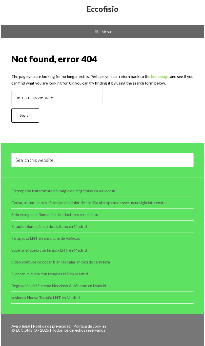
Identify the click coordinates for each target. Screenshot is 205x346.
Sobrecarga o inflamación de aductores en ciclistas (55, 214)
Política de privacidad (52, 326)
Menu (106, 32)
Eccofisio (102, 8)
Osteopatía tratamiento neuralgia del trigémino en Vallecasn (63, 190)
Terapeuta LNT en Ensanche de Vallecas (45, 238)
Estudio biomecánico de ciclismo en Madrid (49, 226)
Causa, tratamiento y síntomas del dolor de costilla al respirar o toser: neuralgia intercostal (89, 202)
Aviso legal (20, 326)
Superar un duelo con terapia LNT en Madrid (49, 273)
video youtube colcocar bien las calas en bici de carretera (60, 261)
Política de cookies (89, 326)
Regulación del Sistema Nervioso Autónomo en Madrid (58, 285)
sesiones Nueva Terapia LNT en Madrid (45, 297)
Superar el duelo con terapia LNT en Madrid (49, 250)
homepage (160, 76)
